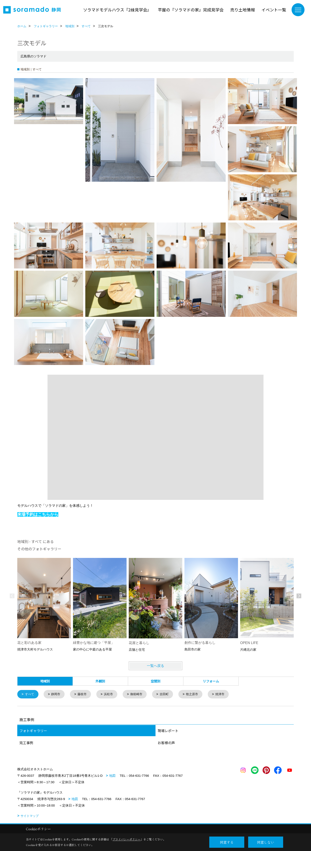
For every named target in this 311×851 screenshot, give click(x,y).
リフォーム (211, 681)
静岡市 (57, 694)
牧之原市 (198, 694)
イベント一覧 (274, 10)
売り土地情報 (242, 10)
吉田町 (169, 694)
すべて (30, 694)
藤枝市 (84, 694)
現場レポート (168, 731)
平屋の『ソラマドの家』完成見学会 (191, 10)
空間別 (155, 681)
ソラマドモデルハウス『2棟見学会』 (117, 10)
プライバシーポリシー (127, 839)
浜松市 (111, 694)
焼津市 (227, 694)
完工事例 (26, 743)
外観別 (100, 681)
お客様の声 (166, 743)
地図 (112, 776)
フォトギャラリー (33, 731)
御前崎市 (140, 694)
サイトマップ (30, 816)
